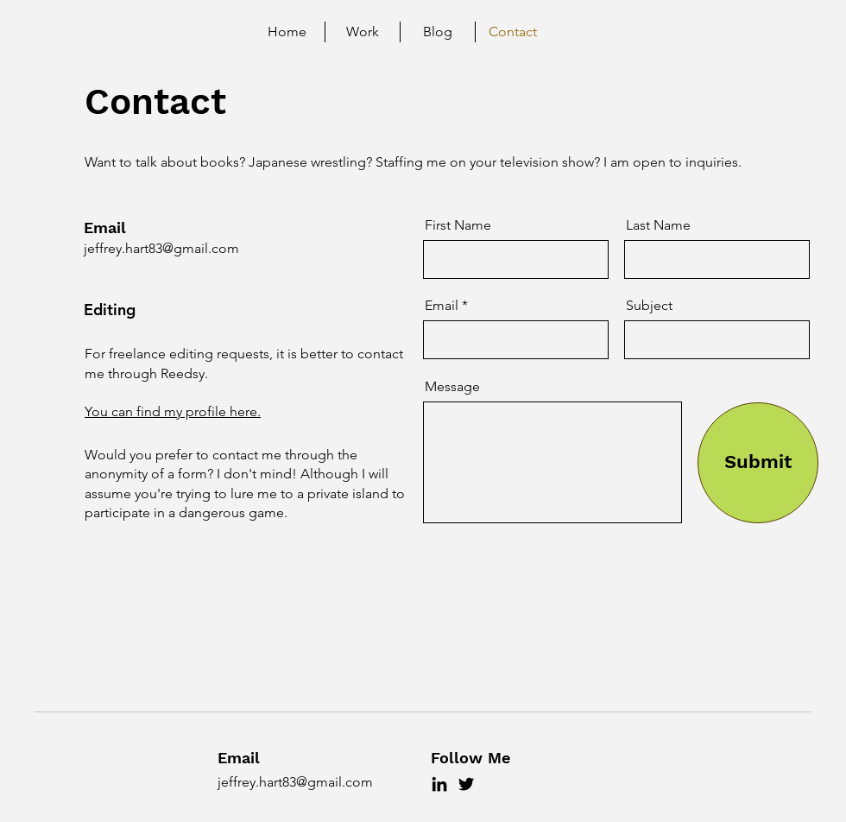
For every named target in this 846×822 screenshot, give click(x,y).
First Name (458, 225)
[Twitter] (466, 784)
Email (441, 306)
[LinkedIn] (439, 784)
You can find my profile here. (173, 411)
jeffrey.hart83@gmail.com (161, 248)
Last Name (658, 225)
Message (452, 387)
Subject (649, 306)
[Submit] (758, 462)
